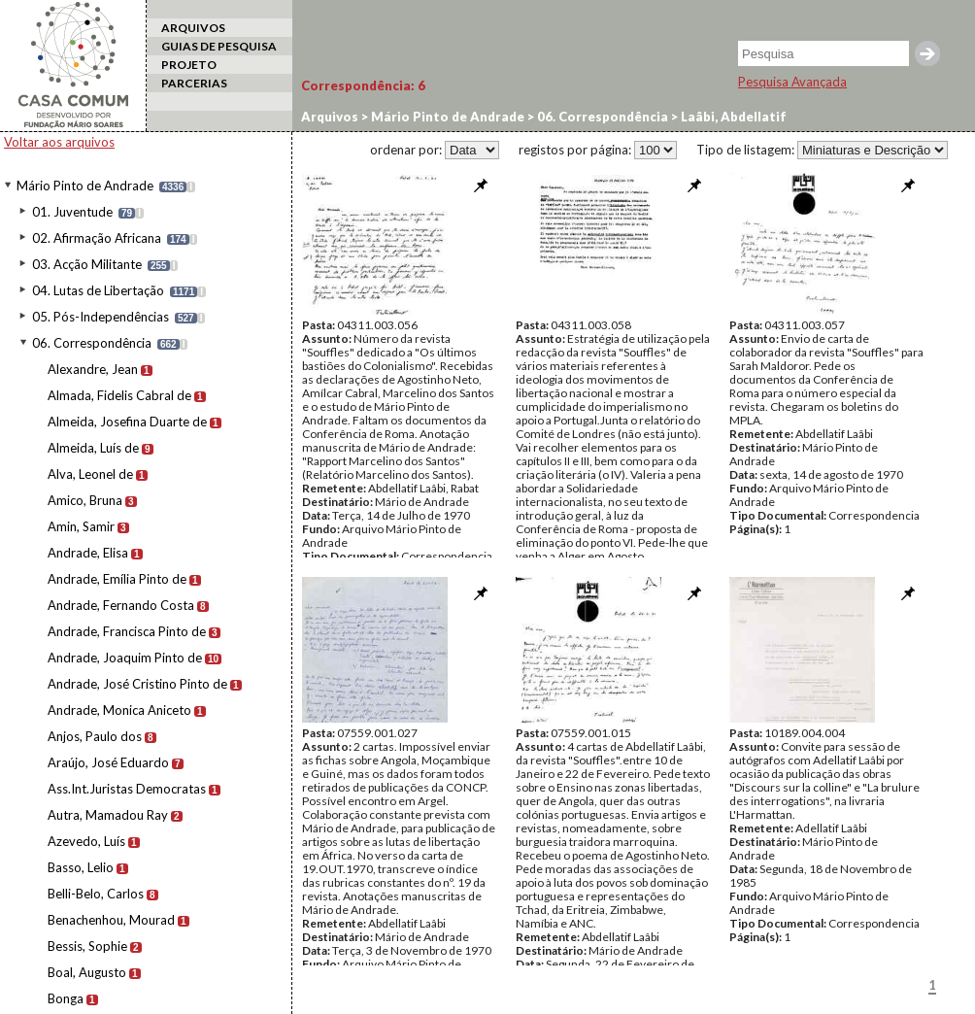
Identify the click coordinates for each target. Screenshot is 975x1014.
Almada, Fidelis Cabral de (119, 395)
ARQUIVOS (193, 27)
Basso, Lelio (81, 867)
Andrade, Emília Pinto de (117, 579)
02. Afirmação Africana (96, 238)
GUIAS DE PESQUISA (219, 46)
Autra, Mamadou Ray (108, 815)
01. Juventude (72, 212)
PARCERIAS (194, 83)
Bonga (66, 998)
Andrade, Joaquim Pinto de (125, 657)
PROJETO (189, 64)
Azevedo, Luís (86, 841)
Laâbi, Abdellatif (732, 116)
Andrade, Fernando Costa (121, 605)
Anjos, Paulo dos (95, 736)
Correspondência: (363, 85)
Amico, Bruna (85, 500)
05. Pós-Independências (100, 316)
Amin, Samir (81, 526)
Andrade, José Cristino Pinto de (137, 684)
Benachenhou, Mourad (111, 920)
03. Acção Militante (87, 264)
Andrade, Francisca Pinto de (127, 631)
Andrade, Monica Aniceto (119, 710)
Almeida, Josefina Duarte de (127, 421)
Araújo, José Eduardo (108, 762)
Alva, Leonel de (90, 474)
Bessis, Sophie (87, 946)
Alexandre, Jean (93, 369)
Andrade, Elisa (88, 552)
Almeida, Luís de (93, 448)
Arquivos (329, 116)
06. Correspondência (91, 343)
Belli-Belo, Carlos (96, 893)
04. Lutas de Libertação (98, 290)
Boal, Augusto (87, 972)
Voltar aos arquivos (59, 142)
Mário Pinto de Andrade (85, 185)
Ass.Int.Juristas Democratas (127, 788)
